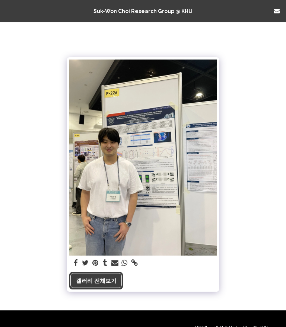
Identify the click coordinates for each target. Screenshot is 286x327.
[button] (8, 10)
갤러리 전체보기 (96, 280)
